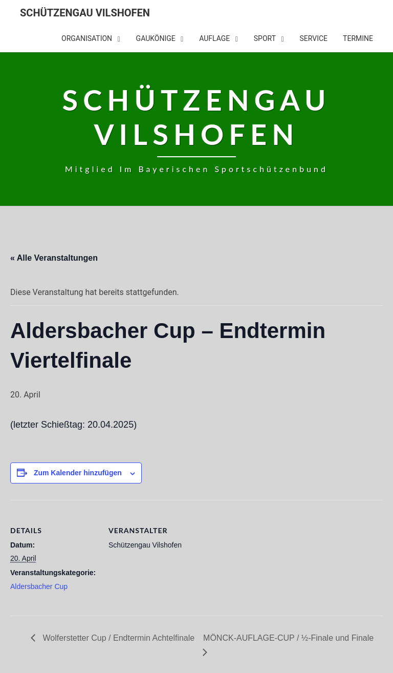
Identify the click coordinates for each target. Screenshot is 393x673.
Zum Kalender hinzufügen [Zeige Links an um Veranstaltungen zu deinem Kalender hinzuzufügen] (78, 473)
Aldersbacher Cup (39, 586)
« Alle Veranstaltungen (54, 258)
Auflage (214, 38)
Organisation (86, 38)
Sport (265, 38)
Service (314, 38)
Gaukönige (156, 38)
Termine (358, 38)
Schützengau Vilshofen (85, 13)
